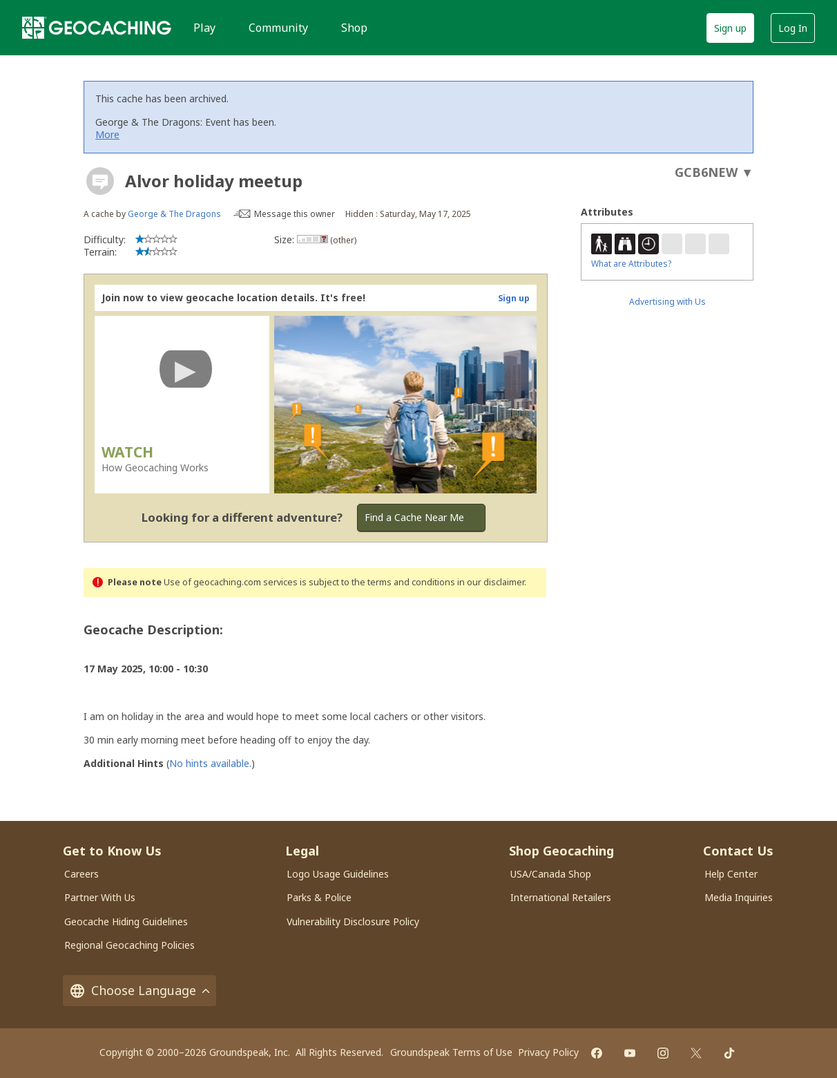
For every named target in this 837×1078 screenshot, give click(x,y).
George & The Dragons (174, 214)
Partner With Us (99, 897)
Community (278, 27)
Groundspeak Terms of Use (451, 1052)
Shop (354, 27)
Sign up (730, 28)
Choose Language (139, 990)
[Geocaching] (96, 27)
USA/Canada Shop (550, 873)
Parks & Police (319, 897)
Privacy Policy (548, 1052)
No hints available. (210, 763)
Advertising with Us (667, 302)
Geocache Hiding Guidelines (126, 921)
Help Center (731, 873)
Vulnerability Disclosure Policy (353, 921)
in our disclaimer (490, 582)
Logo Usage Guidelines (338, 873)
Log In (792, 28)
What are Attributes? (631, 264)
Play (204, 27)
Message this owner (294, 214)
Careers (81, 873)
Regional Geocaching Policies (129, 945)
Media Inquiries (738, 897)
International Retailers (560, 897)
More (107, 134)
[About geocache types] (100, 181)
